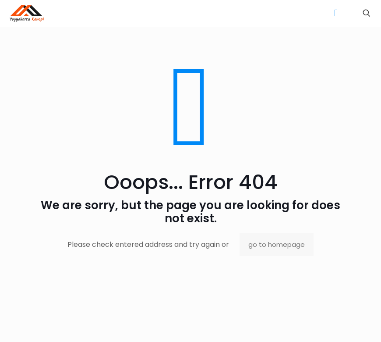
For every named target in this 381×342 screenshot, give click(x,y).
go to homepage (276, 244)
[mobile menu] (335, 13)
